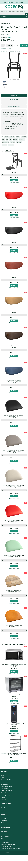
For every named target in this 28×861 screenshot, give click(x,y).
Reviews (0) (14, 103)
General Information (14, 106)
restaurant (12, 136)
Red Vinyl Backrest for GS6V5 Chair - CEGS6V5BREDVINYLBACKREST (14, 205)
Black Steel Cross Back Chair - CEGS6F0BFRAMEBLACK (14, 170)
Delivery (3, 777)
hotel (3, 139)
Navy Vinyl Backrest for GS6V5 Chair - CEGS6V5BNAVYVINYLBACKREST (14, 381)
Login (16, 2)
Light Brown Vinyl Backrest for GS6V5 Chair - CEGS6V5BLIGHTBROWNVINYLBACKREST (14, 311)
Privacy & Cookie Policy (6, 779)
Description (14, 95)
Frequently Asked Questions (7, 795)
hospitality (15, 139)
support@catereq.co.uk (9, 844)
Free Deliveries (14, 1)
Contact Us (3, 807)
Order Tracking (4, 788)
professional (21, 139)
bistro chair (19, 142)
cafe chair (13, 142)
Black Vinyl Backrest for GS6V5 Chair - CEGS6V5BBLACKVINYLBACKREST (14, 240)
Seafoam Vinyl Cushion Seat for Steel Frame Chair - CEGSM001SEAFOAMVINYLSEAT (14, 556)
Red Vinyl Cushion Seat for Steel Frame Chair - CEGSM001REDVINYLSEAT (14, 521)
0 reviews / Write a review (15, 51)
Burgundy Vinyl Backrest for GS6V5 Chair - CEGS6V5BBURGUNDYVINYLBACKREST (14, 275)
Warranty (3, 797)
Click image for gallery (15, 79)
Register (21, 2)
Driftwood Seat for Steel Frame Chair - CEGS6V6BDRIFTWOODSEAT (14, 591)
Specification (14, 99)
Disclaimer (3, 799)
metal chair (11, 145)
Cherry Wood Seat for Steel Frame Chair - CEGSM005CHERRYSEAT (14, 626)
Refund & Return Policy (6, 790)
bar (7, 139)
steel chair (4, 145)
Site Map (3, 810)
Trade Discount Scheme (6, 786)
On (8, 2)
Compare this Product (6, 48)
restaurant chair (5, 142)
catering (6, 136)
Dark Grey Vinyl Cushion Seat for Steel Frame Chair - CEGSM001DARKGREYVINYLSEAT (14, 451)
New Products (22, 1)
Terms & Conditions (5, 782)
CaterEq (7, 34)
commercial (24, 136)
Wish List (3, 822)
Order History (4, 820)
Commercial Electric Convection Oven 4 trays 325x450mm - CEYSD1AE (14, 695)
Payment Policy (4, 792)
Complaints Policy (5, 784)
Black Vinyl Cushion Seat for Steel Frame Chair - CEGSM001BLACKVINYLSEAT (14, 416)
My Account (3, 818)
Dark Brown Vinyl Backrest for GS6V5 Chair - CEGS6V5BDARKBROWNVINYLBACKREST (14, 346)
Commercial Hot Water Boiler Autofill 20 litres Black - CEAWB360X (14, 724)
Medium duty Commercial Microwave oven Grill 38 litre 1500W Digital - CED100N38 (14, 665)
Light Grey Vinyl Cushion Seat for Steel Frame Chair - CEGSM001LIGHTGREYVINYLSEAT (14, 486)
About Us (3, 775)
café (10, 139)
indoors (17, 136)
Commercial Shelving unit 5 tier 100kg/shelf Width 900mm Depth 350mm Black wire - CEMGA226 (14, 754)
